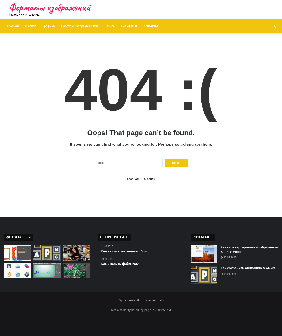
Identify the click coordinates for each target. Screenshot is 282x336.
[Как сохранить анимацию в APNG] (47, 253)
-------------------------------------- (141, 327)
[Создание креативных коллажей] (76, 253)
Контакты (150, 26)
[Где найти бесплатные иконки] (18, 271)
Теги (161, 300)
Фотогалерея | (147, 300)
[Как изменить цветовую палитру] (76, 271)
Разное (110, 26)
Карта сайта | (127, 300)
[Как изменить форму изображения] (47, 271)
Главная (13, 26)
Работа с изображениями (79, 26)
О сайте (30, 26)
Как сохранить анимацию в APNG (248, 268)
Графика (49, 26)
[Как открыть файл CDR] (18, 253)
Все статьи (129, 26)
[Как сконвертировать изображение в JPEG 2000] (204, 254)
